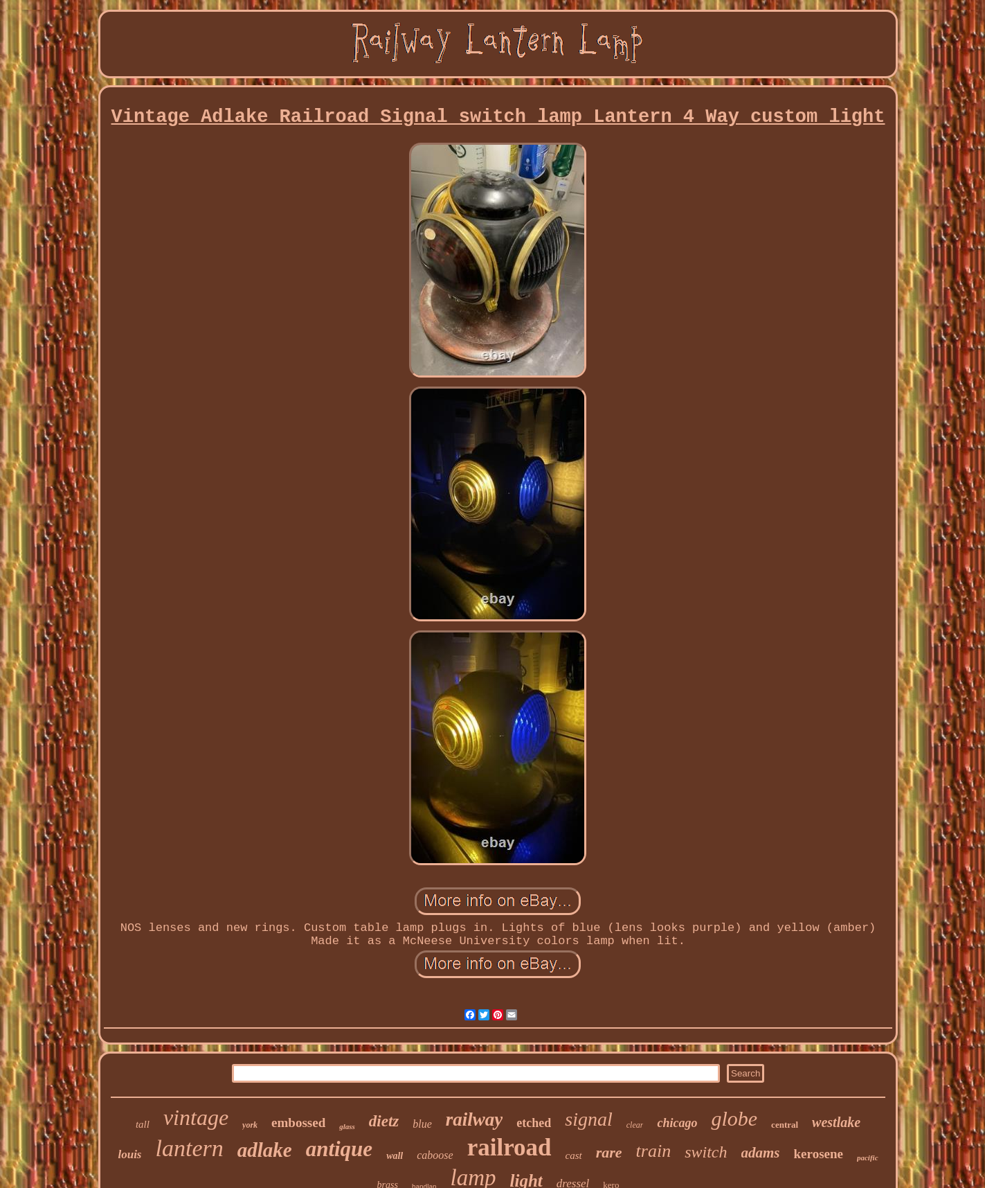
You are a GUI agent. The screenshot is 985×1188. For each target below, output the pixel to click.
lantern (190, 1148)
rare (609, 1152)
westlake (836, 1122)
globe (734, 1118)
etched (533, 1123)
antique (339, 1149)
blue (422, 1124)
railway (474, 1119)
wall (394, 1156)
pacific (867, 1157)
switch (706, 1152)
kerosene (818, 1153)
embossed (298, 1122)
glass (347, 1126)
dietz (384, 1121)
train (653, 1151)
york (249, 1125)
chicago (677, 1123)
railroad (509, 1147)
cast (574, 1155)
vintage (195, 1117)
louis (129, 1154)
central (784, 1124)
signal (588, 1119)
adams (760, 1152)
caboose (435, 1155)
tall (143, 1124)
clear (635, 1125)
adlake (264, 1150)
